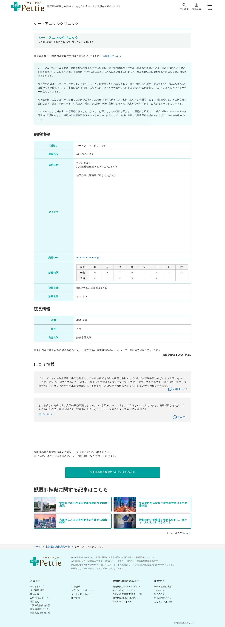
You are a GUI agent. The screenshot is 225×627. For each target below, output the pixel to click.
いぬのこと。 (161, 590)
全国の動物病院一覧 (40, 605)
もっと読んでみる (177, 533)
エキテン (182, 417)
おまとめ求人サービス (124, 590)
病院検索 (196, 6)
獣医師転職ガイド (39, 609)
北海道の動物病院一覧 (58, 546)
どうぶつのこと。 (163, 598)
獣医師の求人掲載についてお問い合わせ (112, 472)
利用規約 (75, 586)
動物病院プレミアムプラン (126, 586)
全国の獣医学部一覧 (40, 613)
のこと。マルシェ (163, 601)
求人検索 (184, 6)
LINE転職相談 (37, 590)
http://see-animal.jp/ (88, 257)
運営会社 (75, 598)
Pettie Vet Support (122, 601)
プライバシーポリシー (82, 590)
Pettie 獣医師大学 (163, 586)
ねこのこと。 (161, 594)
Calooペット (180, 388)
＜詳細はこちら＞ (112, 56)
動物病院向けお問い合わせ (126, 598)
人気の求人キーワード (41, 598)
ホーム (37, 546)
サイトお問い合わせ (81, 594)
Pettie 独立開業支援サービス (127, 594)
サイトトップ (37, 586)
